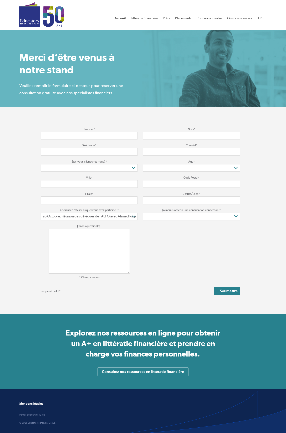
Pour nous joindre (209, 18)
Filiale (89, 193)
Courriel (191, 145)
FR (260, 18)
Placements (183, 18)
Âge (191, 161)
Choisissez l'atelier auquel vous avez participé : (89, 210)
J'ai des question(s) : (89, 226)
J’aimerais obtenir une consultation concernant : (191, 210)
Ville (89, 177)
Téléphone (89, 145)
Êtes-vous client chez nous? (89, 161)
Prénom (89, 129)
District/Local (191, 193)
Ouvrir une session (240, 18)
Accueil (120, 18)
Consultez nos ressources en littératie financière (143, 371)
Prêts (166, 18)
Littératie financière (144, 18)
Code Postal (191, 177)
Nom (191, 129)
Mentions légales (31, 403)
